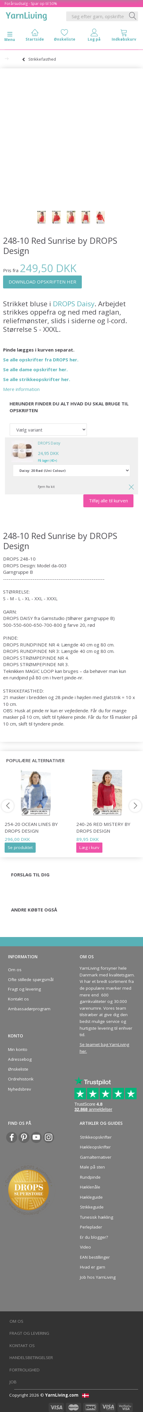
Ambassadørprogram (29, 1009)
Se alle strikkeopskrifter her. (36, 379)
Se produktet (20, 847)
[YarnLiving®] (26, 15)
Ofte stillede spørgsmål (31, 979)
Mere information (21, 389)
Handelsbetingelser (31, 1357)
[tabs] (124, 36)
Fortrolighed (25, 1370)
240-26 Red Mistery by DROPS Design (103, 827)
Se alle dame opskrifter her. (35, 369)
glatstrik (112, 697)
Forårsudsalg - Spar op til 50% (31, 3)
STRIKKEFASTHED (23, 691)
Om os (15, 969)
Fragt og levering (24, 989)
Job (13, 1382)
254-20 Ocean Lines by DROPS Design (31, 827)
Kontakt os (18, 999)
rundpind (19, 677)
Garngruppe (16, 572)
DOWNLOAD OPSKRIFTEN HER (42, 282)
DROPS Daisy (73, 303)
